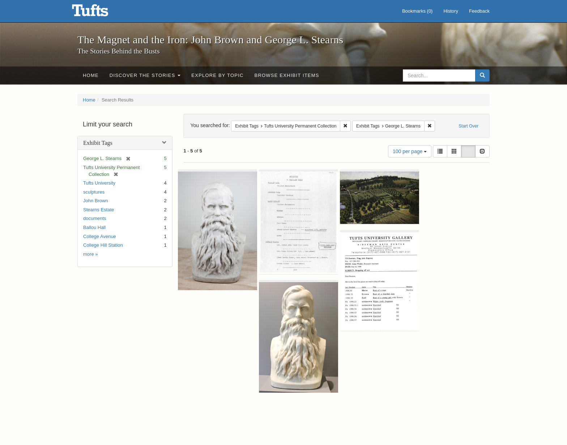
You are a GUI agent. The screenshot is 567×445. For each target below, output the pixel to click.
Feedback (479, 11)
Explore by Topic (217, 75)
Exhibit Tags (97, 143)
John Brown (95, 200)
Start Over (468, 126)
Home (91, 75)
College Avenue (99, 236)
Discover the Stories (145, 75)
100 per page (410, 151)
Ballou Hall (94, 227)
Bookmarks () (417, 11)
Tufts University (99, 183)
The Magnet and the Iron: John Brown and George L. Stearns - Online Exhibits (99, 13)
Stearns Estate (98, 209)
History (450, 11)
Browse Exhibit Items (287, 75)
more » (90, 254)
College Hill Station (103, 245)
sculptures (94, 192)
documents (94, 218)
